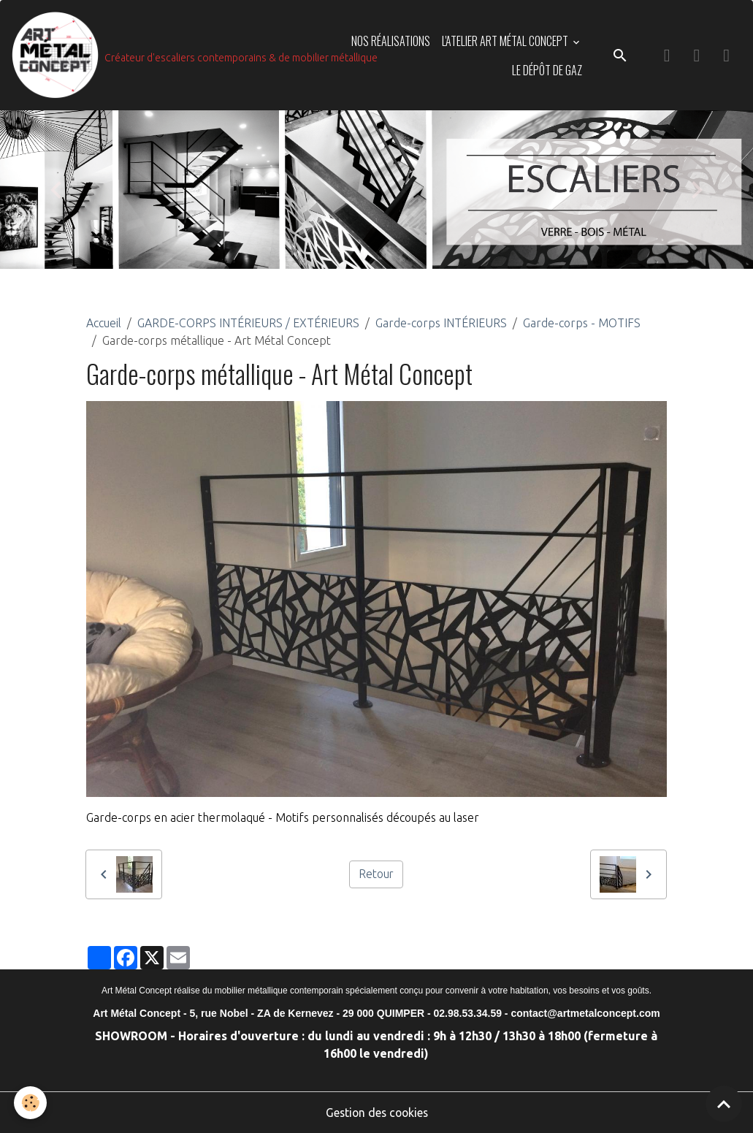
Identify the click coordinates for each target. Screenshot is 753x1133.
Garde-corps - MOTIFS (582, 323)
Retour (376, 874)
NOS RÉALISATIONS (390, 41)
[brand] (168, 55)
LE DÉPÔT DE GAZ (547, 70)
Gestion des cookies (377, 1112)
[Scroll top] (724, 1104)
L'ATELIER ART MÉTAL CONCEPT (506, 41)
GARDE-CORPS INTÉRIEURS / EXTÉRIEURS (248, 323)
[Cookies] (31, 1102)
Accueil (103, 323)
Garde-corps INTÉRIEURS (441, 323)
